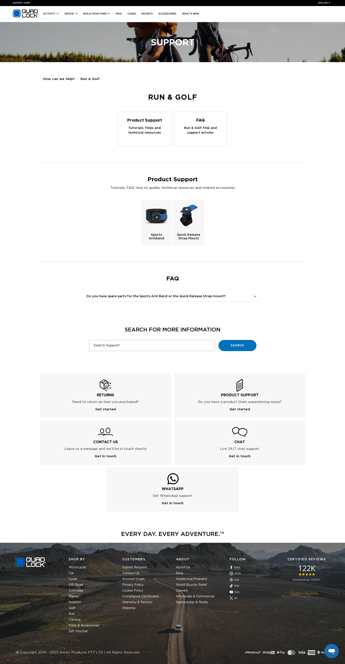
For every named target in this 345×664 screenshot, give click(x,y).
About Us (183, 567)
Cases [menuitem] (131, 14)
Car (71, 573)
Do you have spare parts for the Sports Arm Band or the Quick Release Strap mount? (156, 296)
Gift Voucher (78, 631)
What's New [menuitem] (190, 14)
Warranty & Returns (137, 602)
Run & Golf (90, 79)
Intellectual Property (191, 579)
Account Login (133, 579)
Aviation (75, 602)
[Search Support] (152, 345)
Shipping (128, 608)
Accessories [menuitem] (167, 14)
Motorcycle (77, 567)
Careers (182, 590)
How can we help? (59, 79)
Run (72, 614)
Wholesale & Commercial (195, 596)
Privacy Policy (133, 584)
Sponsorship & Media (192, 602)
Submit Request (134, 567)
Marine (74, 596)
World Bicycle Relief (191, 584)
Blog (179, 573)
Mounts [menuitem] (147, 14)
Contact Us (130, 573)
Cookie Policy (132, 590)
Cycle (73, 579)
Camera (74, 619)
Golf (72, 608)
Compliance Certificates (140, 596)
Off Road (76, 584)
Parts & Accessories (84, 625)
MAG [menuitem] (119, 14)
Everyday (76, 590)
